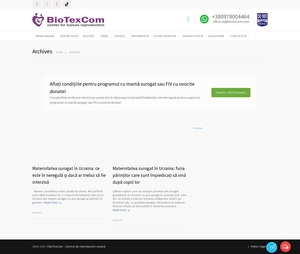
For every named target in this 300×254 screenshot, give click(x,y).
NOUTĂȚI (89, 36)
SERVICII (120, 36)
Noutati (37, 212)
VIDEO (104, 36)
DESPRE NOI (68, 36)
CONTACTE (237, 36)
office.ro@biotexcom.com (231, 22)
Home (59, 52)
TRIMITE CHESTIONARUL (230, 92)
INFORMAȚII (138, 36)
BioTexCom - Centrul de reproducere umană (77, 246)
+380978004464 (230, 16)
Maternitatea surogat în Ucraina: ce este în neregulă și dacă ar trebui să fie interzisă (69, 175)
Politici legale (258, 246)
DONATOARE (216, 36)
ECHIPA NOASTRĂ (165, 36)
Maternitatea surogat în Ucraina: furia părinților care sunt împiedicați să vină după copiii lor (149, 175)
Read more (51, 202)
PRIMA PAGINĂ (44, 36)
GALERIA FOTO (191, 36)
